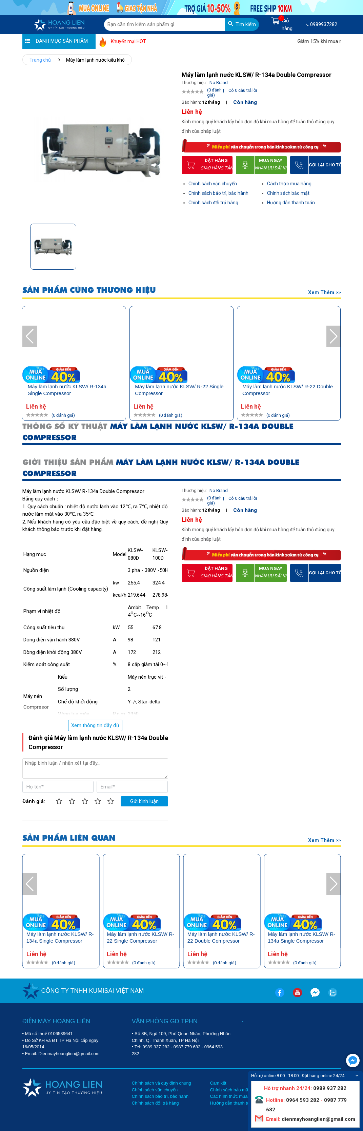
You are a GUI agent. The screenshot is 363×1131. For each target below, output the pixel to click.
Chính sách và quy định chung (161, 1083)
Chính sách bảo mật (288, 193)
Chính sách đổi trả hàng (213, 202)
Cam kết (218, 1083)
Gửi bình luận (144, 801)
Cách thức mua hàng (289, 183)
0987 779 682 (187, 1046)
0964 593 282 (302, 1100)
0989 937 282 (156, 1046)
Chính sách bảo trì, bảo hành (218, 193)
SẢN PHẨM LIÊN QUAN (68, 838)
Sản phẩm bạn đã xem (51, 291)
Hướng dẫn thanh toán (291, 202)
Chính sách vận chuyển (212, 183)
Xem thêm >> (324, 292)
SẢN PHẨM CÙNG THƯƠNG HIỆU (171, 290)
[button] (168, 244)
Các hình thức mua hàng (234, 1096)
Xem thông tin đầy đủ (95, 725)
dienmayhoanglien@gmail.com (317, 1119)
